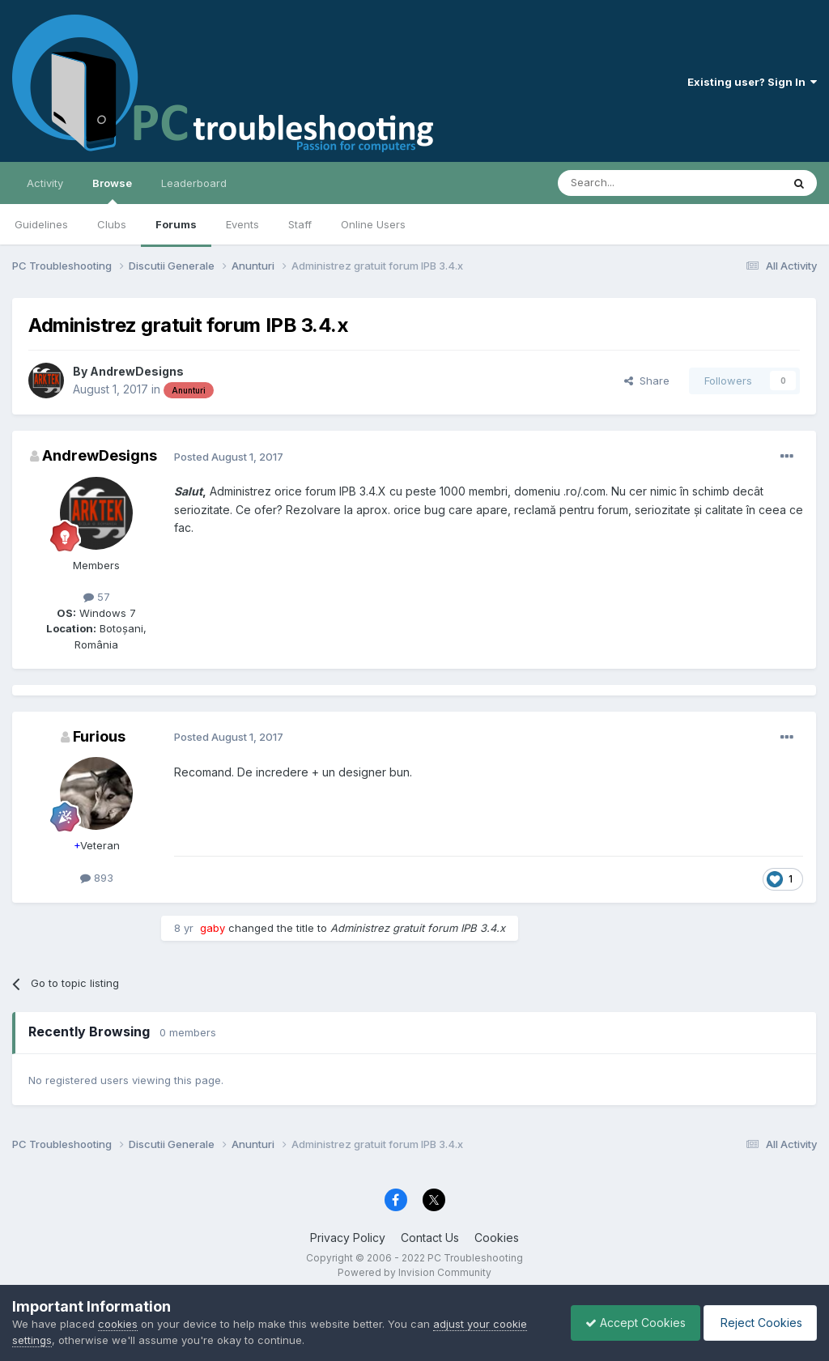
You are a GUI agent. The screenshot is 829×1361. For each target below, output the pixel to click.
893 (96, 877)
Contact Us (430, 1237)
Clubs (111, 224)
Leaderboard (194, 183)
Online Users (373, 224)
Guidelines (41, 224)
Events (242, 224)
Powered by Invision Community (414, 1272)
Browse (112, 190)
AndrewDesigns (137, 371)
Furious (99, 736)
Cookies (496, 1237)
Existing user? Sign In (752, 81)
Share (647, 380)
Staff (300, 224)
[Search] (628, 183)
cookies (118, 1323)
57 (96, 596)
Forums (176, 224)
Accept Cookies (627, 1322)
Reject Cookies (757, 1322)
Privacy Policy (347, 1237)
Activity (45, 183)
